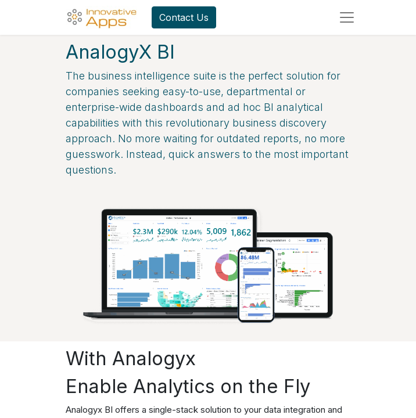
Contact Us (184, 17)
